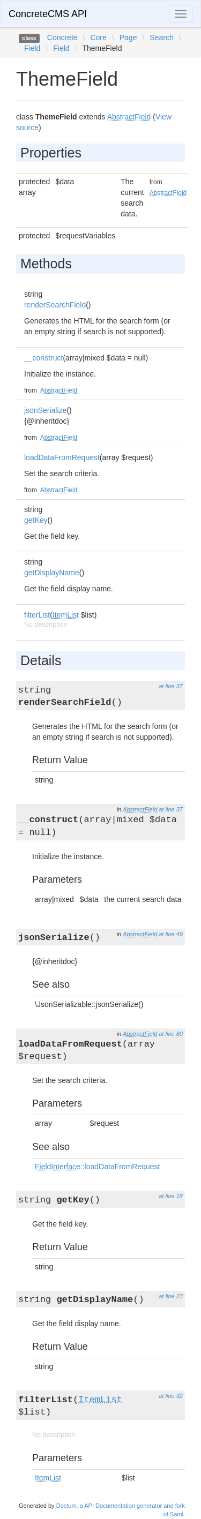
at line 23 (171, 1296)
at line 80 (171, 1034)
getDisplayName (51, 572)
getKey (36, 520)
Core (98, 37)
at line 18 (171, 1196)
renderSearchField (55, 304)
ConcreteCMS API (48, 14)
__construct (43, 358)
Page (128, 37)
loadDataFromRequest (62, 457)
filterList (37, 615)
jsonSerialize (45, 410)
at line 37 (171, 686)
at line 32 (171, 1396)
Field (32, 48)
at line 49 (171, 934)
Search (161, 37)
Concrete (62, 37)
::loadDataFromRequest (97, 1166)
